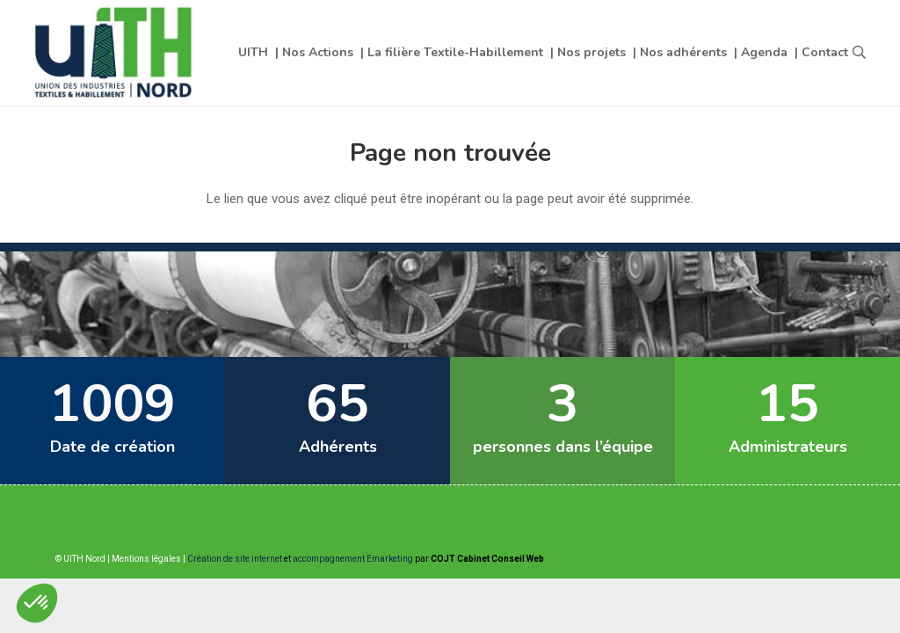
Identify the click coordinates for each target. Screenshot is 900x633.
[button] (859, 52)
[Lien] (115, 52)
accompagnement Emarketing (353, 559)
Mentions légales (146, 559)
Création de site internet (234, 559)
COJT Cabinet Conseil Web (487, 559)
